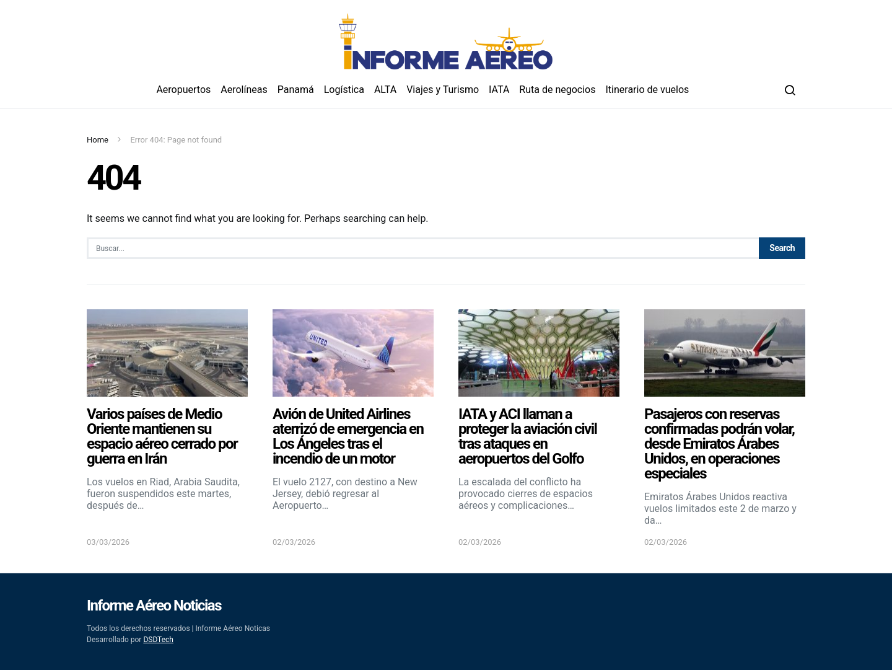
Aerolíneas (244, 89)
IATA (499, 89)
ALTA (385, 89)
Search (782, 248)
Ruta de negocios (557, 89)
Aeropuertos (183, 89)
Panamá (296, 89)
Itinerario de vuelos (647, 89)
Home (97, 139)
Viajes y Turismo (442, 89)
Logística (344, 89)
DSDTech (158, 639)
